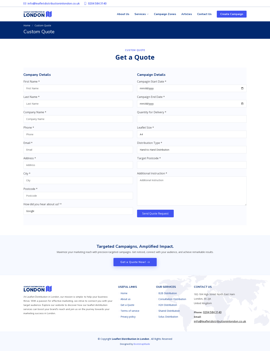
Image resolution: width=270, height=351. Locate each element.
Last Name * (31, 99)
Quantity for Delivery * (151, 114)
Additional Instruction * (152, 175)
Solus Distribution (168, 317)
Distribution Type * (149, 145)
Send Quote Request (155, 215)
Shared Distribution (169, 311)
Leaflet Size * (145, 129)
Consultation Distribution (172, 299)
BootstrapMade (142, 343)
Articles (186, 14)
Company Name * (34, 114)
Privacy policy (128, 317)
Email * (28, 145)
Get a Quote (127, 305)
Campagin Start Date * (151, 83)
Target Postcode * (149, 160)
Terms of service (130, 311)
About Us (123, 14)
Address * (29, 160)
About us (126, 299)
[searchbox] (140, 167)
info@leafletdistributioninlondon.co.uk (54, 3)
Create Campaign (231, 14)
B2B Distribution (167, 293)
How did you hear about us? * (42, 206)
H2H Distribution (167, 305)
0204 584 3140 (97, 3)
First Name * (31, 83)
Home (26, 25)
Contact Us (204, 14)
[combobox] (192, 166)
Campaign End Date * (151, 99)
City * (26, 175)
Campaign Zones (165, 14)
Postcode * (30, 191)
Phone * (28, 129)
